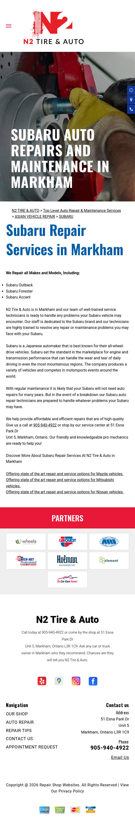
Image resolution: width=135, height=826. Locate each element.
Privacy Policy (71, 791)
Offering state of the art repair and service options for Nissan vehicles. (65, 492)
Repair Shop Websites (59, 785)
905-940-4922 (45, 425)
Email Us (120, 757)
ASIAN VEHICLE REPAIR (35, 216)
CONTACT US (19, 738)
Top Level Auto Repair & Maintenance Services (82, 210)
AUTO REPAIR (20, 722)
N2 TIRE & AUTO (25, 210)
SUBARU (66, 216)
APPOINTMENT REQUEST (32, 746)
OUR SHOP (17, 713)
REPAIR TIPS (19, 730)
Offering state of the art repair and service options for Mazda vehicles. (64, 474)
